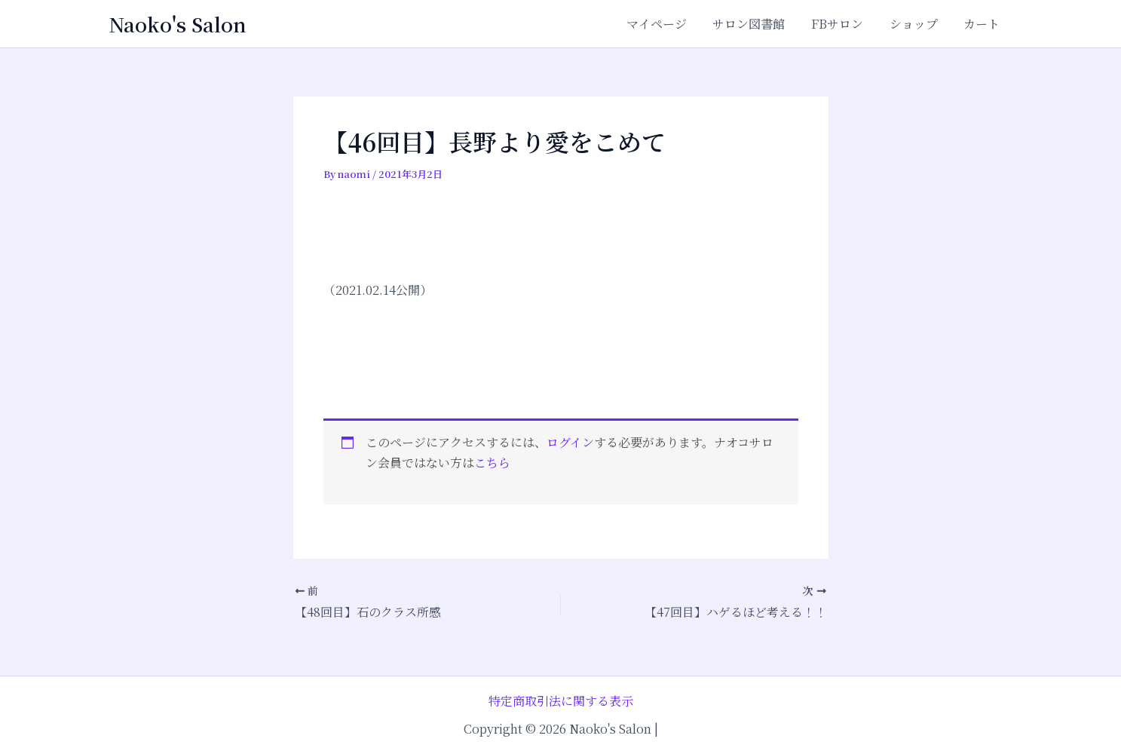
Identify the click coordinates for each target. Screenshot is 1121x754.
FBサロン (842, 23)
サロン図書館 (756, 23)
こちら (492, 462)
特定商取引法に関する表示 (561, 701)
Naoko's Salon (178, 24)
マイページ (666, 23)
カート (983, 23)
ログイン (570, 442)
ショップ (917, 23)
